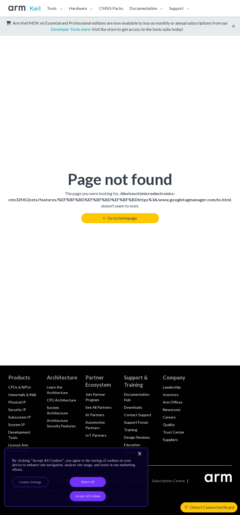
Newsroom (171, 409)
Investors (171, 394)
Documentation (143, 8)
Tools (52, 8)
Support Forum (136, 422)
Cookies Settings (30, 482)
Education (132, 445)
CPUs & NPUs (19, 387)
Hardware (78, 8)
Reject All (87, 482)
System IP (16, 424)
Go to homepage (120, 217)
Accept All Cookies (87, 496)
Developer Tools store (70, 29)
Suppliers (170, 439)
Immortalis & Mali (22, 394)
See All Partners (98, 407)
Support (176, 8)
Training (130, 430)
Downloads (133, 407)
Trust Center (173, 432)
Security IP (17, 409)
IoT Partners (95, 435)
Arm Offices (173, 402)
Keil (35, 8)
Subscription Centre (168, 481)
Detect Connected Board (209, 507)
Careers (169, 417)
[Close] (139, 453)
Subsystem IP (19, 417)
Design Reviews (137, 437)
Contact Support (137, 415)
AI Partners (94, 415)
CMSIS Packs (111, 8)
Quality (169, 424)
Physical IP (17, 402)
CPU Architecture (61, 400)
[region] (76, 477)
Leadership (172, 387)
